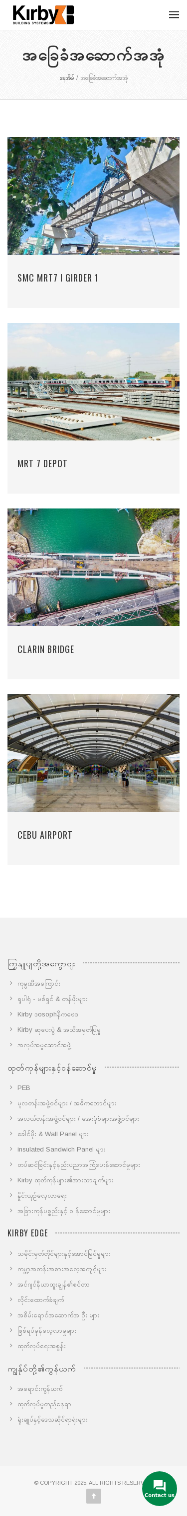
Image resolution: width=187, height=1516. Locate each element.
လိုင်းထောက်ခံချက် (40, 1299)
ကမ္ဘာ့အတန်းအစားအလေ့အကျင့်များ (62, 1269)
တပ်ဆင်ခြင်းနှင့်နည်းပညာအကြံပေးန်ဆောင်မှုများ (78, 1164)
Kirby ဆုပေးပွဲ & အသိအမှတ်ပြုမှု (59, 1029)
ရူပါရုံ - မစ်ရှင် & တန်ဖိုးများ (52, 999)
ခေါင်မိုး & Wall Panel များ (53, 1134)
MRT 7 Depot (42, 463)
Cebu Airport (45, 834)
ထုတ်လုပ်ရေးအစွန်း (41, 1346)
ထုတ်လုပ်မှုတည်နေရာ (44, 1404)
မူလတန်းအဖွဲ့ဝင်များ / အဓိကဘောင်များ (67, 1103)
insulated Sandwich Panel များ (61, 1149)
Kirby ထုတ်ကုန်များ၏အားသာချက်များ (65, 1180)
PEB (23, 1087)
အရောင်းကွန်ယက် (39, 1388)
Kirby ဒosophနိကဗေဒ (47, 1014)
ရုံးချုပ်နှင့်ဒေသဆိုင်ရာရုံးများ (52, 1419)
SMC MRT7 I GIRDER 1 (58, 277)
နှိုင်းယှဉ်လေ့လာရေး (42, 1195)
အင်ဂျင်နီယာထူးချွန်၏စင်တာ (53, 1284)
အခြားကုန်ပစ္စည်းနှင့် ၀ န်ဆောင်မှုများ (63, 1211)
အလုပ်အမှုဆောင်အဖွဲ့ (44, 1045)
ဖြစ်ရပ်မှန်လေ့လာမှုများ (46, 1330)
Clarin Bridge (45, 649)
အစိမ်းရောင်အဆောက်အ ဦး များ (58, 1315)
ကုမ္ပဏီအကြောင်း (38, 983)
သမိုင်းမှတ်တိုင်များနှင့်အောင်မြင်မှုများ (64, 1253)
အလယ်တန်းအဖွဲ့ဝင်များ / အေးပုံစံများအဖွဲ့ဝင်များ (78, 1118)
